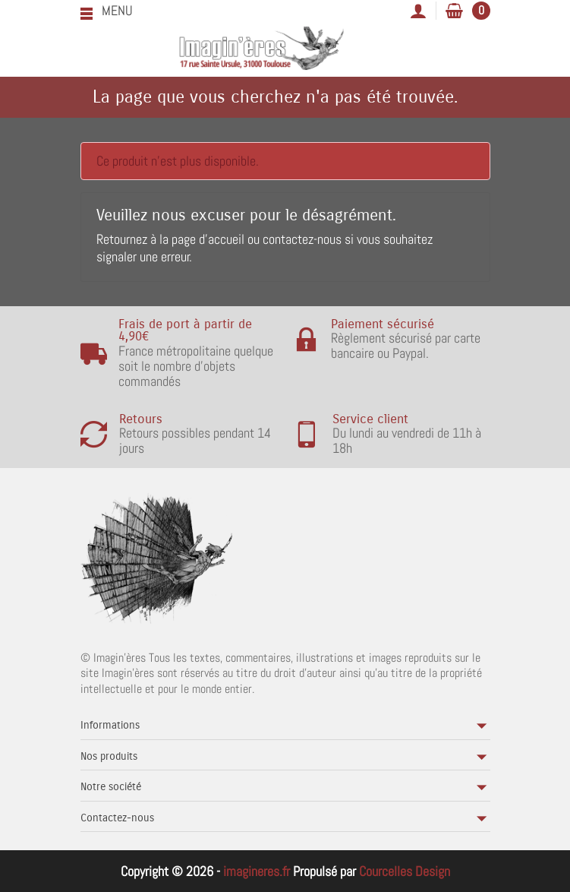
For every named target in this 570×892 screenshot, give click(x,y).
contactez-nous (302, 239)
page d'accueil (208, 239)
